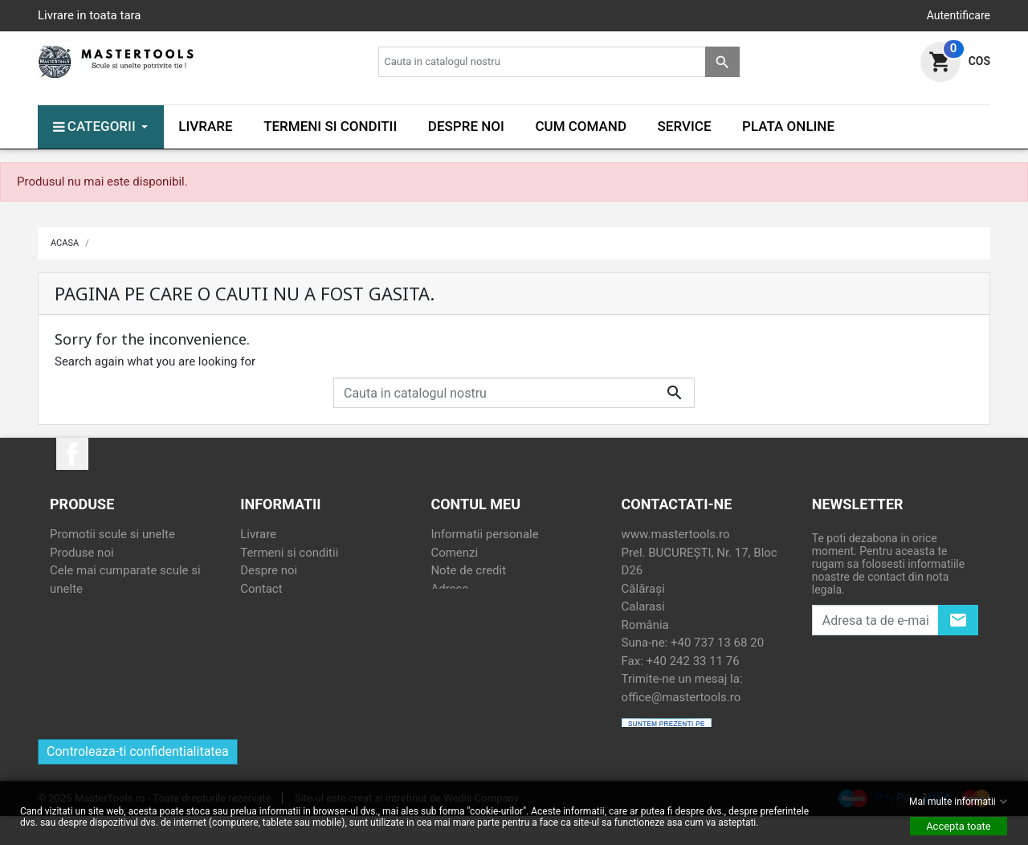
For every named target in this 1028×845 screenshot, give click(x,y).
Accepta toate (958, 826)
